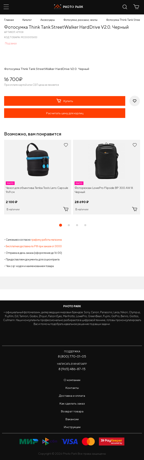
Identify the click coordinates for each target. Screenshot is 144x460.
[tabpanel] (37, 177)
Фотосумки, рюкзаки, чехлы (80, 20)
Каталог (27, 20)
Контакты (72, 387)
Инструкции (72, 427)
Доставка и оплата (72, 395)
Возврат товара (72, 411)
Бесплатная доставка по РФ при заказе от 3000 (34, 246)
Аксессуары (47, 20)
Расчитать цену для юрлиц (64, 113)
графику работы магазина (46, 239)
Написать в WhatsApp (72, 363)
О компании (72, 380)
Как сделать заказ (72, 403)
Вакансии (72, 419)
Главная (9, 20)
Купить (64, 101)
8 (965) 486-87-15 (72, 369)
